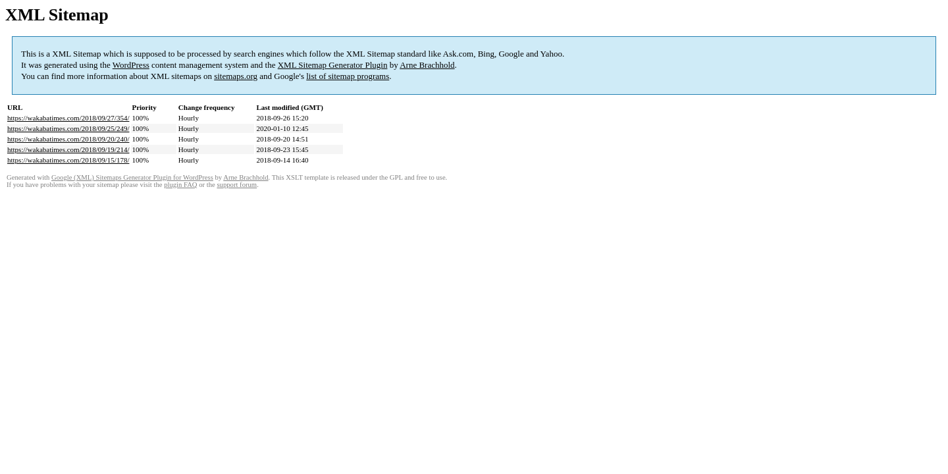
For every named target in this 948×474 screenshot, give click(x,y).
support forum (237, 184)
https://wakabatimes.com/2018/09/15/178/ (68, 160)
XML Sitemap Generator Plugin (333, 65)
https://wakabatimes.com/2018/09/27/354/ (68, 118)
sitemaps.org (235, 76)
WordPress (131, 65)
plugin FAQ (180, 184)
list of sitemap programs (347, 76)
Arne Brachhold (427, 65)
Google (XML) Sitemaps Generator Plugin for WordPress (132, 177)
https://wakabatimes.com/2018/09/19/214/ (68, 149)
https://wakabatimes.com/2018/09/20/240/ (68, 139)
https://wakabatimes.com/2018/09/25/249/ (68, 128)
